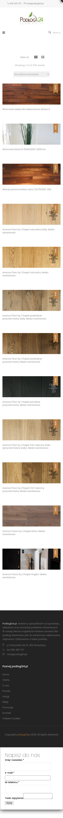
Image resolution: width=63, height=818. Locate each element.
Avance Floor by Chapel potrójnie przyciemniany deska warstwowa (21, 403)
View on (24, 57)
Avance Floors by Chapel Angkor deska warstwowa (24, 576)
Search (55, 32)
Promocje (7, 707)
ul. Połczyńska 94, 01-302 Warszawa (26, 645)
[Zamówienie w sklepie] (31, 74)
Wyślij (9, 804)
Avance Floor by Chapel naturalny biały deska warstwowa (28, 231)
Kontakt (6, 713)
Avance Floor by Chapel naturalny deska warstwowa (25, 274)
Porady (6, 691)
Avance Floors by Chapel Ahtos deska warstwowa (23, 533)
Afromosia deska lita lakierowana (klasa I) (26, 109)
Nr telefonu (12, 782)
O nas (5, 685)
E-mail (9, 772)
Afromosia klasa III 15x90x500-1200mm (24, 149)
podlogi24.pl (23, 734)
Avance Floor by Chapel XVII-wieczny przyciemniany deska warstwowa (23, 490)
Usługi (5, 696)
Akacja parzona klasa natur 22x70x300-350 (26, 189)
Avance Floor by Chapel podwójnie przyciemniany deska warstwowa (22, 360)
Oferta (6, 680)
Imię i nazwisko (14, 760)
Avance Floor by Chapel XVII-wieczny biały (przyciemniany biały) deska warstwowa (26, 447)
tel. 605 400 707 (15, 649)
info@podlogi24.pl (34, 3)
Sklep (5, 702)
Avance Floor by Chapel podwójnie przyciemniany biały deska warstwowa (24, 317)
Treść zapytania (14, 799)
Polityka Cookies (11, 718)
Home (5, 674)
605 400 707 (14, 3)
